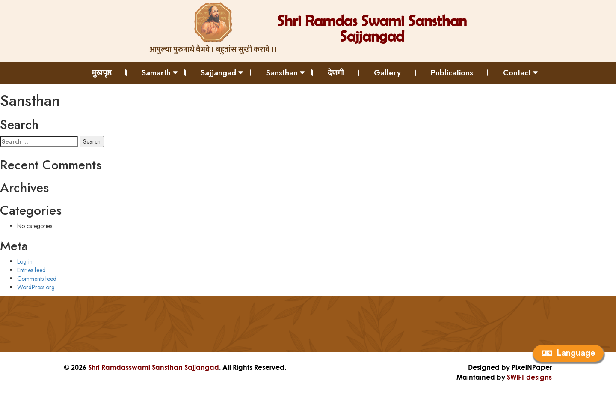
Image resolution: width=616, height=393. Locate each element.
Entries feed (31, 270)
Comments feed (36, 278)
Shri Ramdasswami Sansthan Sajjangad (153, 367)
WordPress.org (36, 287)
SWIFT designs (529, 377)
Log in (25, 261)
